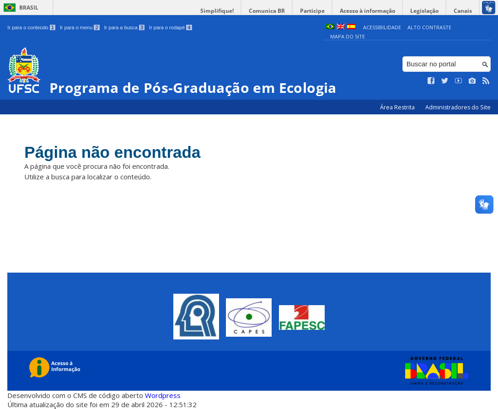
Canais (463, 11)
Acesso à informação (367, 11)
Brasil (28, 7)
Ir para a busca (124, 27)
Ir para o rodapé (170, 27)
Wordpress (163, 395)
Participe (312, 11)
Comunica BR (267, 11)
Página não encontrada (112, 152)
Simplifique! (217, 11)
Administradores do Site (458, 107)
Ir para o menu (80, 27)
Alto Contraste (429, 27)
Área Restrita (398, 107)
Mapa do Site (347, 36)
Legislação (424, 11)
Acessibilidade (382, 27)
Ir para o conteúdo (31, 27)
